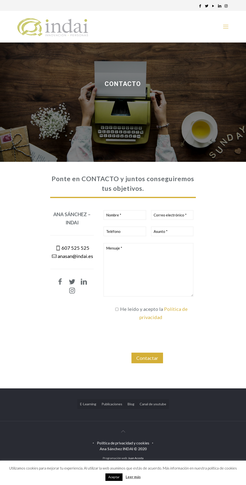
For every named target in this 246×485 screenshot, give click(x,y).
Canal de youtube (153, 404)
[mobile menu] (226, 26)
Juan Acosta (136, 458)
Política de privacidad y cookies (123, 443)
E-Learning (88, 404)
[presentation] (148, 338)
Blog (131, 404)
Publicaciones (112, 404)
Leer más (133, 477)
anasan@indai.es (75, 256)
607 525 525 (75, 248)
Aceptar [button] (114, 477)
